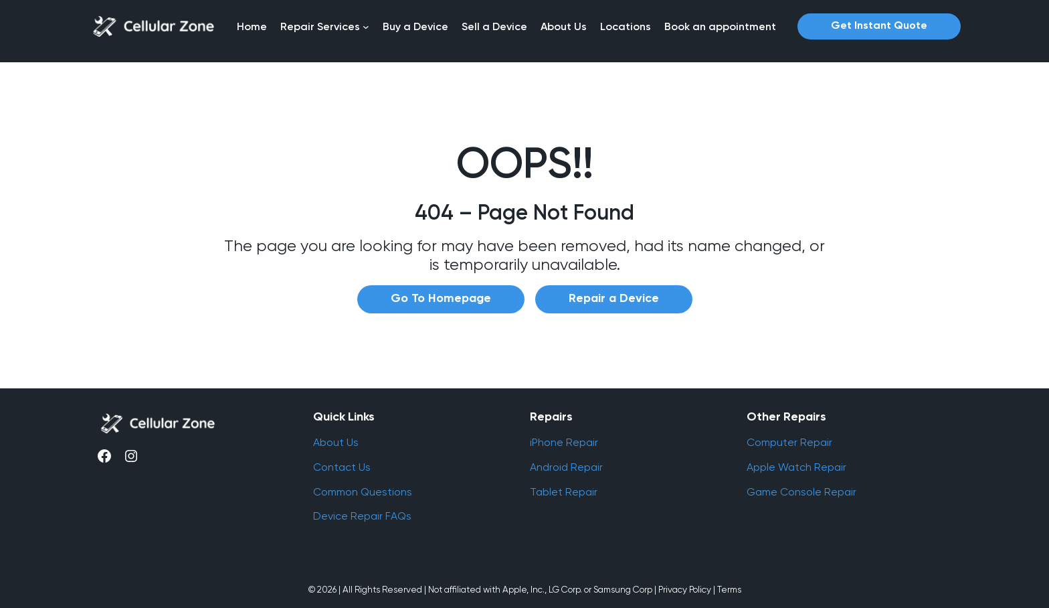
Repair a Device (614, 299)
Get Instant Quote (879, 26)
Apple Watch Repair (796, 467)
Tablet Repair (563, 491)
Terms (729, 589)
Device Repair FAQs (362, 516)
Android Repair (566, 467)
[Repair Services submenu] (366, 26)
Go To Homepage (441, 299)
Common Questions (362, 491)
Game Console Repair (801, 491)
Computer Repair (789, 442)
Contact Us (342, 467)
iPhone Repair (564, 442)
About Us (336, 442)
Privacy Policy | (686, 589)
